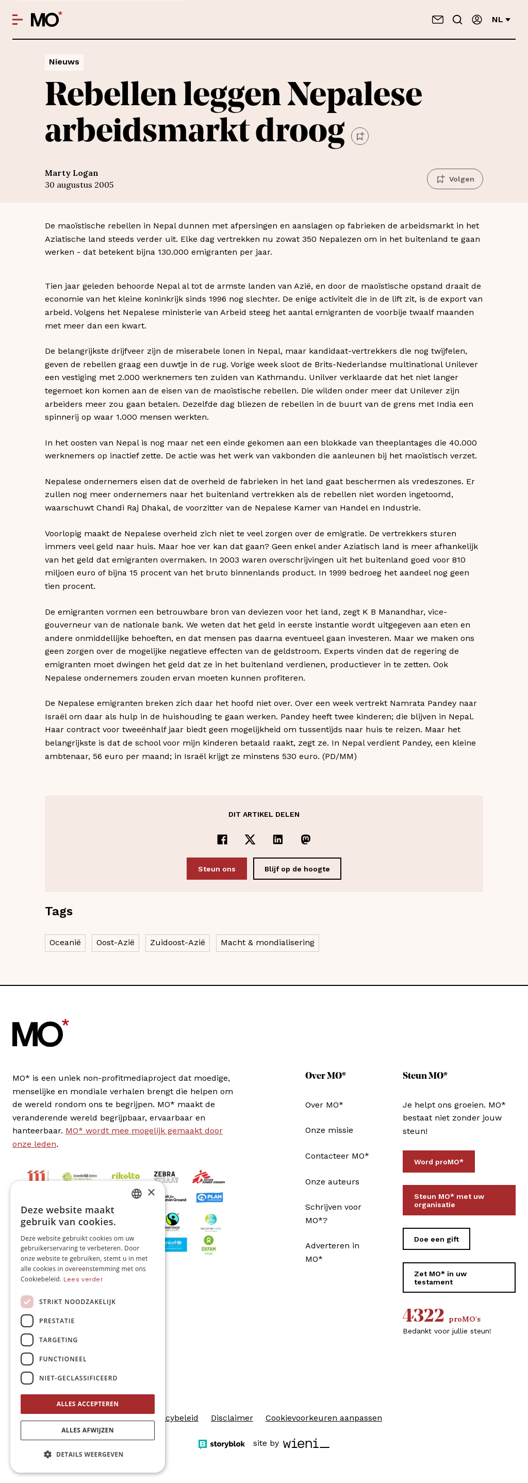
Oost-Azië (115, 942)
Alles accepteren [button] (88, 1403)
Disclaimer (232, 1418)
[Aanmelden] (477, 19)
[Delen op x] (250, 839)
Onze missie (329, 1130)
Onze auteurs (332, 1182)
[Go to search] (457, 19)
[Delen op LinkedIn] (278, 839)
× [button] (151, 1193)
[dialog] (87, 1327)
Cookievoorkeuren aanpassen (324, 1418)
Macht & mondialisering (268, 942)
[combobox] (136, 1194)
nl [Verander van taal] (501, 19)
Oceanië (65, 942)
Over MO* (324, 1105)
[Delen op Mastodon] (305, 839)
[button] (88, 1454)
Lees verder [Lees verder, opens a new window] (83, 1279)
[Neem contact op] (437, 19)
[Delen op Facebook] (222, 839)
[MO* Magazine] (46, 19)
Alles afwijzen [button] (87, 1430)
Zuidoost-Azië (177, 942)
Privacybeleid (172, 1418)
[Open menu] (17, 19)
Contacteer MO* (337, 1156)
